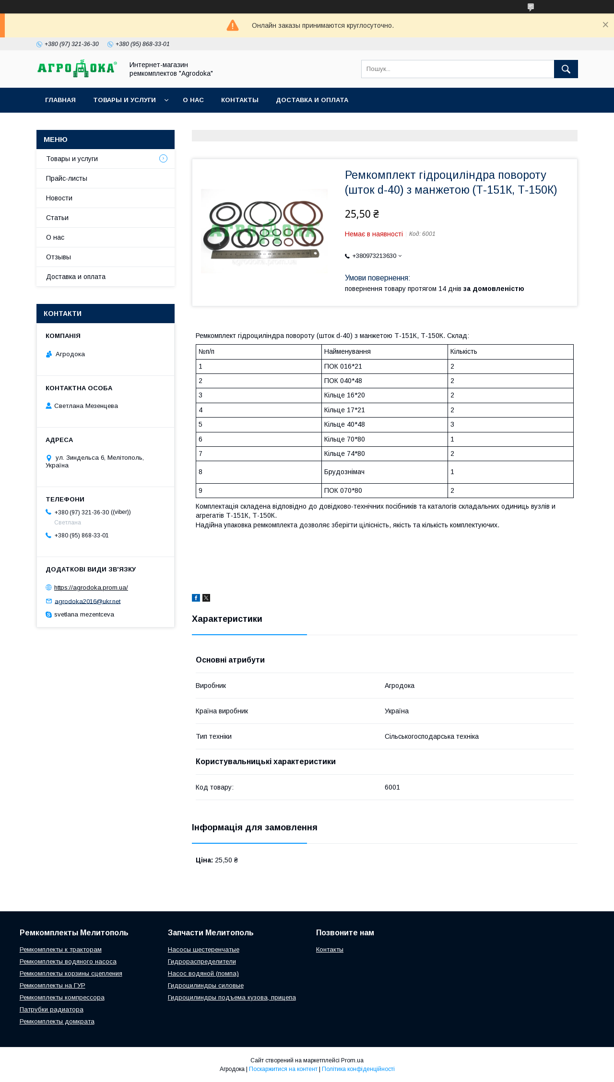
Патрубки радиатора (51, 1009)
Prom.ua (352, 1060)
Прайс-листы (66, 178)
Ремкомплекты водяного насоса (68, 961)
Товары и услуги (124, 100)
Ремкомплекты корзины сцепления (71, 973)
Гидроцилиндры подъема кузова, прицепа (232, 997)
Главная (60, 100)
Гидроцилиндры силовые (206, 985)
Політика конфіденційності (358, 1069)
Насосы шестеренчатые (203, 949)
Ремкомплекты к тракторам (61, 949)
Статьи (57, 217)
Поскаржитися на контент (283, 1069)
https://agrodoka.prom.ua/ (91, 587)
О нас (193, 100)
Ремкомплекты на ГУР (52, 985)
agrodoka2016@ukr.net (87, 601)
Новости (59, 198)
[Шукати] (566, 69)
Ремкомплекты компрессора (62, 997)
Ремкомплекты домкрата (57, 1021)
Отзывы (58, 257)
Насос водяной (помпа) (203, 973)
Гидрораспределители (202, 961)
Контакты (240, 100)
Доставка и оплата (312, 100)
